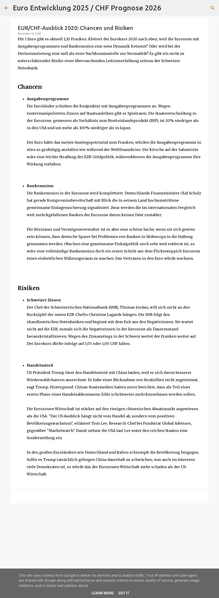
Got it (123, 593)
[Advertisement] (109, 542)
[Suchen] (167, 7)
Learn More (102, 593)
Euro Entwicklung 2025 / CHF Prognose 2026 (87, 8)
